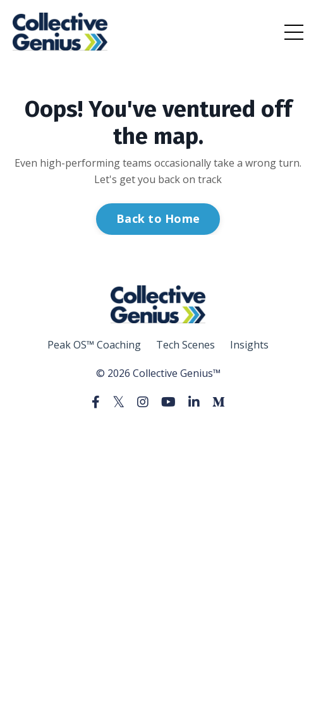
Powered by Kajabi (158, 435)
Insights (249, 345)
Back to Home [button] (158, 218)
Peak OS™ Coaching (94, 345)
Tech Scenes (185, 345)
